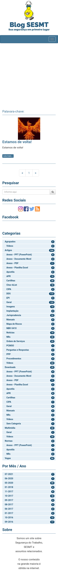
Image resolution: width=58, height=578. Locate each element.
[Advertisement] (29, 75)
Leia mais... (8, 156)
